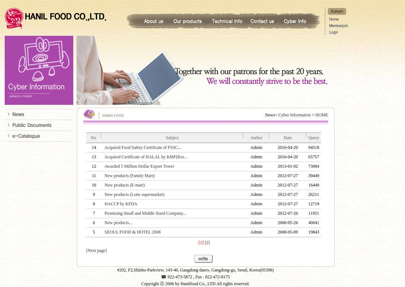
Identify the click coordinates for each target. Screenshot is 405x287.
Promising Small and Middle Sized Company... (145, 213)
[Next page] (96, 250)
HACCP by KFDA (121, 203)
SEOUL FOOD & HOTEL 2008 (133, 232)
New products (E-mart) (125, 185)
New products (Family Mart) (129, 175)
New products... (118, 222)
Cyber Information (294, 114)
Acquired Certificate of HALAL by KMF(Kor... (145, 156)
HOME (321, 114)
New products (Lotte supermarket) (135, 194)
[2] (207, 242)
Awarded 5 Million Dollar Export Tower (139, 166)
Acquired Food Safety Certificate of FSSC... (142, 147)
